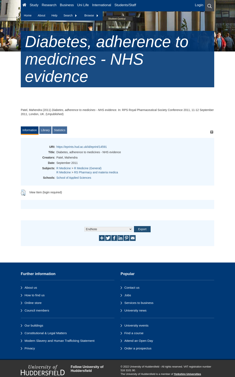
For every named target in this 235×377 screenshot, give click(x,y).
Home (27, 15)
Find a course (133, 333)
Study (34, 5)
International (101, 5)
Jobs (127, 295)
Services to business (138, 303)
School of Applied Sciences (73, 177)
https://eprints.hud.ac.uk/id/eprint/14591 (81, 146)
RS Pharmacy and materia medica (96, 172)
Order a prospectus (137, 348)
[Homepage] (24, 5)
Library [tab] (45, 130)
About (41, 15)
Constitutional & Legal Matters (45, 333)
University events (136, 325)
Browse (91, 15)
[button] (209, 5)
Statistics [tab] (59, 130)
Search (70, 15)
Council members (36, 310)
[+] (211, 132)
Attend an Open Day (138, 340)
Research (49, 5)
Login (199, 5)
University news (135, 310)
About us (30, 287)
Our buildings (33, 325)
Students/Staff (125, 5)
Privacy (29, 348)
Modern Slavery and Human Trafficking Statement (59, 340)
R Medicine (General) (87, 168)
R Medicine (63, 168)
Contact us (132, 287)
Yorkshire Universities (187, 374)
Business (67, 5)
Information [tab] (29, 130)
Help (54, 15)
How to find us (34, 295)
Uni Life (83, 5)
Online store (33, 303)
